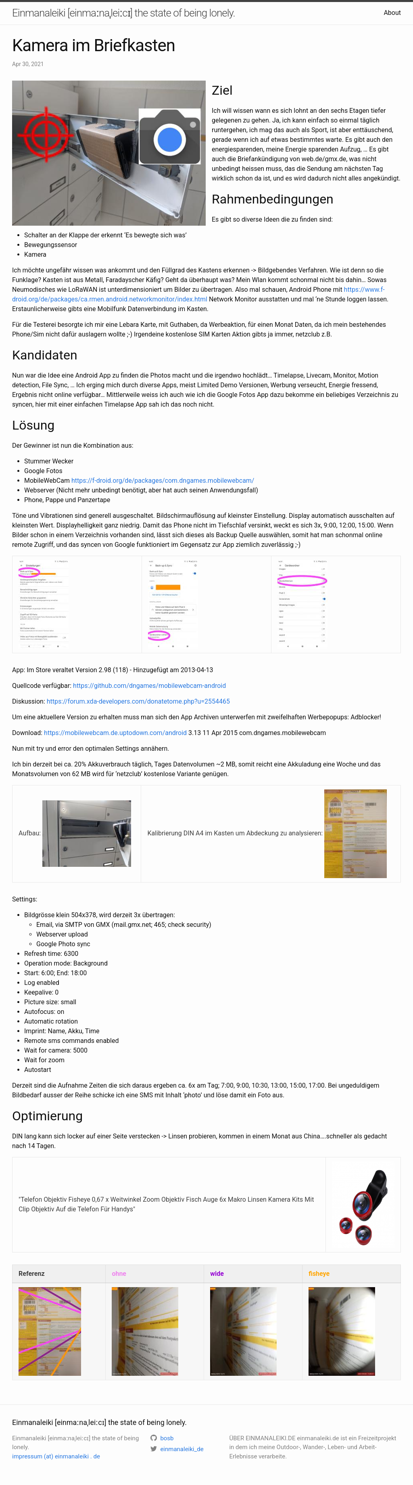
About (392, 13)
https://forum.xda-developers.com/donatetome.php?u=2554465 (138, 701)
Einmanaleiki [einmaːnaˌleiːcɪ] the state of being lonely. (123, 13)
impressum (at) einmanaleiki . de (56, 1456)
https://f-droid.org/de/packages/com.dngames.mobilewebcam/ (162, 480)
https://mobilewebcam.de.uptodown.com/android (115, 733)
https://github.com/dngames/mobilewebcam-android (149, 686)
